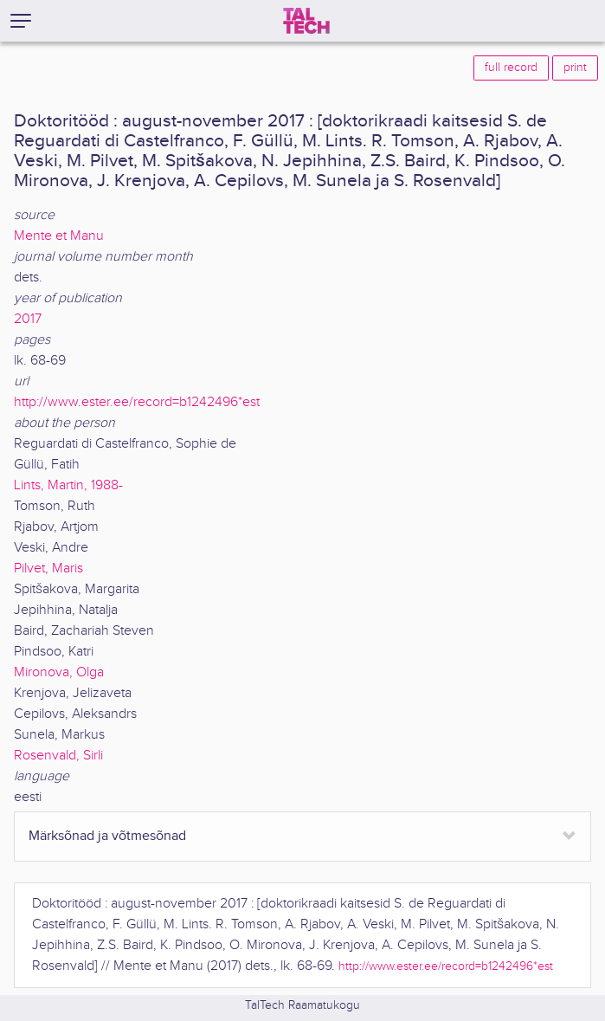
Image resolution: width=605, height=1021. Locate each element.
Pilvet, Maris (48, 568)
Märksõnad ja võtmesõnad (107, 836)
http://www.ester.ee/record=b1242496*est (137, 402)
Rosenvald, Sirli (58, 755)
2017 (28, 319)
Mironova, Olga (59, 672)
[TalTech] (306, 21)
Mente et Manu (59, 236)
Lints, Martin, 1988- (68, 485)
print (575, 67)
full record (511, 67)
